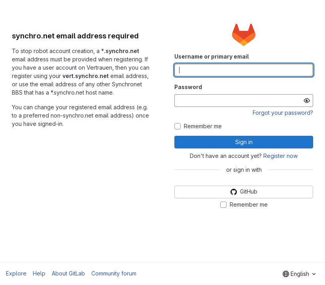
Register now (280, 155)
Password (188, 87)
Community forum (113, 273)
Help (39, 273)
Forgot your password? (283, 112)
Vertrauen (99, 67)
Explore (16, 273)
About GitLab (68, 273)
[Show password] (306, 100)
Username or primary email (211, 56)
